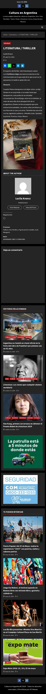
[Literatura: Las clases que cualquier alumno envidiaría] (23, 370)
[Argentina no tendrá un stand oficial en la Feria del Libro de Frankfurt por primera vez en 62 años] (23, 328)
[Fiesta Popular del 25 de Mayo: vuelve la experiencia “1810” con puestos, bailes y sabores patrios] (23, 531)
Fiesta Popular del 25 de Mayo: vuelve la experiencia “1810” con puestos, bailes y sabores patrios (21, 551)
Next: (23, 240)
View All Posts (31, 208)
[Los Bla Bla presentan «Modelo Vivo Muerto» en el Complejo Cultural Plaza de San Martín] (23, 615)
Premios (37, 420)
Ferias (14, 339)
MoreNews (22, 691)
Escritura (19, 381)
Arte (7, 381)
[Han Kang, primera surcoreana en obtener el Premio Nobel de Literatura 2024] (23, 409)
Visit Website (14, 208)
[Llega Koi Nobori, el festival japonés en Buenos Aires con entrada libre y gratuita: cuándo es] (23, 573)
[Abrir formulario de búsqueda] (42, 27)
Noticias (28, 339)
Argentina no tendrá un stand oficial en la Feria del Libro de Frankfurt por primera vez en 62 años (22, 348)
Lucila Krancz (8, 54)
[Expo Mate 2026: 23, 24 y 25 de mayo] (23, 654)
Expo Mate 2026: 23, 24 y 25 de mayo (19, 670)
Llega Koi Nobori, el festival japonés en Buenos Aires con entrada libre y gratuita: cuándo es (21, 593)
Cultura (8, 339)
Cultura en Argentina (23, 13)
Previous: (23, 230)
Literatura (7, 43)
